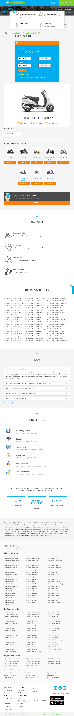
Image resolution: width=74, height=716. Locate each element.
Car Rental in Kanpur (9, 630)
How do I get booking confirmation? (16, 398)
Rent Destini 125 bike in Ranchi (55, 331)
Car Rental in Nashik (31, 637)
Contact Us (21, 706)
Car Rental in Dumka (31, 621)
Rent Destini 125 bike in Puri (11, 331)
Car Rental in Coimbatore (11, 619)
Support (20, 704)
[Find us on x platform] (60, 688)
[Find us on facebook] (56, 688)
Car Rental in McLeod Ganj (11, 635)
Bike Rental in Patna (9, 591)
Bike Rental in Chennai (10, 563)
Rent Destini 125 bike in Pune (55, 329)
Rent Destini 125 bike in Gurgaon (34, 310)
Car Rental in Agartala (10, 612)
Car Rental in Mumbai (54, 635)
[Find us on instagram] (65, 688)
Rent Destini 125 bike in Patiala (55, 326)
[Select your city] (70, 2)
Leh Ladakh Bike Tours (10, 673)
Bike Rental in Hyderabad (11, 574)
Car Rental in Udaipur (31, 649)
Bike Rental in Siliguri (53, 595)
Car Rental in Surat (31, 647)
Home (50, 12)
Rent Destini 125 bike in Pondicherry (35, 329)
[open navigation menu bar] (2, 3)
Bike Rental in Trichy (31, 600)
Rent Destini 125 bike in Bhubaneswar (35, 301)
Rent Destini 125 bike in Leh (32, 319)
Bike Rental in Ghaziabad (54, 567)
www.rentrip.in (17, 373)
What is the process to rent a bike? (16, 369)
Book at (21, 48)
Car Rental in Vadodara (54, 649)
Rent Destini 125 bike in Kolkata (55, 317)
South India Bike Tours (53, 677)
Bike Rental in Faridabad (10, 567)
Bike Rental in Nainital (9, 588)
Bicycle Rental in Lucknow (33, 663)
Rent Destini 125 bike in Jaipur (12, 315)
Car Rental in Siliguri (31, 644)
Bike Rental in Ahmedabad (55, 556)
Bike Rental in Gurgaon (32, 570)
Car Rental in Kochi (31, 630)
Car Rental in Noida (53, 637)
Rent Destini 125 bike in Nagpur (33, 324)
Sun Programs (57, 714)
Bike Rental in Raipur (9, 593)
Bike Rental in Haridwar (32, 572)
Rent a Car (13, 549)
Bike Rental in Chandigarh (55, 560)
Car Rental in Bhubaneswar (11, 617)
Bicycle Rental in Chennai (54, 659)
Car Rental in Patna (31, 640)
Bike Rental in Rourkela (10, 595)
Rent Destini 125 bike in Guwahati (56, 310)
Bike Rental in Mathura (32, 584)
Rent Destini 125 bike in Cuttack (12, 305)
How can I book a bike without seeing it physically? (20, 388)
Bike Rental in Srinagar (54, 598)
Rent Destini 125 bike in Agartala (12, 298)
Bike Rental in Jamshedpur (11, 577)
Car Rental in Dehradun (54, 619)
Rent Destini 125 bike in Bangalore (56, 298)
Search (22, 70)
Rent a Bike (7, 549)
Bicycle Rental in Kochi (54, 661)
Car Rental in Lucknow (32, 633)
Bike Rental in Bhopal (53, 558)
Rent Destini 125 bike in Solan (33, 336)
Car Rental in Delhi (9, 621)
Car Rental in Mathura (54, 633)
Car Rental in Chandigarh (32, 617)
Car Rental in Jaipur (31, 628)
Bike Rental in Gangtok (32, 567)
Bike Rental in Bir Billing (32, 560)
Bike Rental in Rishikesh (54, 593)
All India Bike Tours (9, 677)
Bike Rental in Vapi (9, 602)
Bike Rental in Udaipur (54, 600)
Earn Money (37, 203)
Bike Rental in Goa (9, 570)
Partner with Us (23, 693)
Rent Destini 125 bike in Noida (33, 326)
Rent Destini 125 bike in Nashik (12, 326)
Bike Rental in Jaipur (53, 574)
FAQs (72, 290)
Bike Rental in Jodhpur (32, 577)
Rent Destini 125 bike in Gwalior (12, 312)
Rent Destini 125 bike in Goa (11, 310)
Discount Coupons (24, 701)
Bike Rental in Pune (31, 591)
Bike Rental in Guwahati (54, 570)
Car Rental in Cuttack (31, 619)
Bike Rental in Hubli (53, 572)
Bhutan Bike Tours (52, 675)
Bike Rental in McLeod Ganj (55, 584)
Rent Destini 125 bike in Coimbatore (57, 303)
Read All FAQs (8, 403)
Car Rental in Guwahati (10, 626)
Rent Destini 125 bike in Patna (12, 329)
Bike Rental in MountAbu (10, 586)
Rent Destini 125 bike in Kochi (33, 317)
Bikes (55, 12)
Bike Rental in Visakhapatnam (56, 602)
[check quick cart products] (66, 2)
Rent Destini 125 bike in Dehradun (34, 305)
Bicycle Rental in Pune (31, 666)
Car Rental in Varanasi (10, 651)
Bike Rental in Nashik (31, 588)
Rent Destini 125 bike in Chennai (34, 303)
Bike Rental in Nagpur (54, 586)
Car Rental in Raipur (53, 642)
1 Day (20, 77)
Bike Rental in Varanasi (32, 602)
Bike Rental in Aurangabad (11, 558)
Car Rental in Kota (8, 633)
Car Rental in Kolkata (53, 630)
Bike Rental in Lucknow (54, 581)
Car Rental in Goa (30, 624)
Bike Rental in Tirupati (10, 600)
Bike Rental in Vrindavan (10, 605)
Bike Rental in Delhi (53, 565)
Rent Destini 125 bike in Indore (55, 312)
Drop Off (20, 62)
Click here (64, 26)
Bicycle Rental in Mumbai (54, 663)
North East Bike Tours (10, 675)
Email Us (36, 691)
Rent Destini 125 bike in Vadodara (13, 340)
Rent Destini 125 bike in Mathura (34, 322)
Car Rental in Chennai (54, 617)
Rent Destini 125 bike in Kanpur (55, 315)
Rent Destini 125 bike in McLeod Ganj (57, 322)
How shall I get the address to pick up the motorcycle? (21, 393)
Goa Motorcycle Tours (31, 677)
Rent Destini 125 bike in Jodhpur (34, 315)
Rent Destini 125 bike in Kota (11, 319)
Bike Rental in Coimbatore (33, 563)
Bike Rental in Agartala (10, 556)
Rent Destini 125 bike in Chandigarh (13, 303)
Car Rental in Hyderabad (54, 626)
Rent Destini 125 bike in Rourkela (34, 333)
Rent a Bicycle (21, 549)
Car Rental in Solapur (53, 644)
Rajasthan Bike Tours (53, 673)
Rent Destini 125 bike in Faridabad (13, 308)
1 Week (37, 77)
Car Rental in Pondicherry (55, 640)
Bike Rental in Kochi (31, 579)
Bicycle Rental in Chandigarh (33, 659)
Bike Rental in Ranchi (31, 593)
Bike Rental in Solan (9, 598)
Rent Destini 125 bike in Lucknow (56, 319)
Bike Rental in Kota (9, 581)
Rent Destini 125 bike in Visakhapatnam (58, 340)
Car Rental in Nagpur (9, 637)
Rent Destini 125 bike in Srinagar (12, 338)
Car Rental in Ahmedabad (33, 612)
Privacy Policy (8, 709)
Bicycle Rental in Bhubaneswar (12, 659)
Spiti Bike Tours (29, 673)
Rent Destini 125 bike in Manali (12, 322)
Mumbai (60, 12)
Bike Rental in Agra (31, 556)
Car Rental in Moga (31, 635)
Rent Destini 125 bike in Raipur (33, 331)
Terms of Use (22, 695)
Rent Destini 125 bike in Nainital (55, 324)
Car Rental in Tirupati (53, 647)
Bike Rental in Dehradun (32, 565)
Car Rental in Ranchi (9, 644)
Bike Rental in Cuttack (54, 563)
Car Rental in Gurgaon (54, 624)
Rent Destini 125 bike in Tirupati (34, 338)
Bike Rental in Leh (30, 581)
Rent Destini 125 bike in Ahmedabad (35, 298)
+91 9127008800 (39, 701)
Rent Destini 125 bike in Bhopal (12, 301)
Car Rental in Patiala (9, 640)
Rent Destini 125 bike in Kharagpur (13, 317)
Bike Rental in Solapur (32, 598)
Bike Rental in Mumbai (32, 586)
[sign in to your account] (58, 2)
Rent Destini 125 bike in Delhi (55, 305)
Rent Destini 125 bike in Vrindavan (13, 343)
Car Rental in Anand (53, 612)
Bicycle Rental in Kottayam (11, 663)
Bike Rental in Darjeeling (10, 565)
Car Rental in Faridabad (54, 621)
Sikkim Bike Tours (30, 675)
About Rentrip (8, 687)
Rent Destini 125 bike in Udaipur (56, 338)
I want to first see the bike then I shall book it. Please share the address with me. (29, 383)
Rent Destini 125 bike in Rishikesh (13, 333)
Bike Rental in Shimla (31, 595)
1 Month (43, 77)
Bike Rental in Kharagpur (10, 579)
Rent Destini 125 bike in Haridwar (34, 312)
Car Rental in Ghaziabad (10, 624)
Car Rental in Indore (9, 628)
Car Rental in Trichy (9, 649)
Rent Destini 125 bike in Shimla (55, 333)
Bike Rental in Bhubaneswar (11, 560)
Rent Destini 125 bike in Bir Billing (56, 301)
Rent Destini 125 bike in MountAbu (13, 324)
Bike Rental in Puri (53, 591)
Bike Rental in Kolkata (54, 579)
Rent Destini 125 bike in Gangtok (34, 308)
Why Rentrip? (8, 690)
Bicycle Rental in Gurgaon (33, 661)
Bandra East (9, 134)
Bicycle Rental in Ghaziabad (11, 661)
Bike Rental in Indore (31, 574)
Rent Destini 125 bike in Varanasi (34, 340)
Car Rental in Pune (31, 642)
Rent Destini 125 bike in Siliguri (12, 336)
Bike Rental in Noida (53, 588)
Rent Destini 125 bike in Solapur (55, 336)
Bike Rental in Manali (9, 584)
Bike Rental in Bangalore (32, 558)
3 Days (25, 77)
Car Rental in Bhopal (53, 614)
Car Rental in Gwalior (31, 626)
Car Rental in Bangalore (32, 614)
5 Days (31, 77)
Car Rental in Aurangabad (11, 614)
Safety (20, 698)
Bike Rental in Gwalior (10, 572)
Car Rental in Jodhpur (54, 628)
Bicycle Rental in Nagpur (10, 666)
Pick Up (20, 55)
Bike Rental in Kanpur (53, 577)
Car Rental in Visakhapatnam (33, 651)
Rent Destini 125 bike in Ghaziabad (56, 308)
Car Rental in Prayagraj (10, 642)
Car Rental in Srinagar (9, 647)
